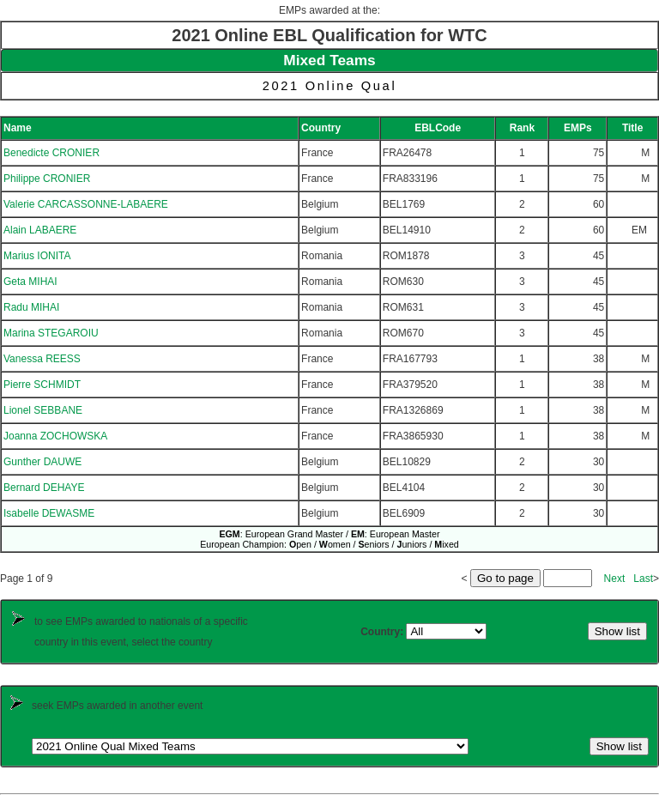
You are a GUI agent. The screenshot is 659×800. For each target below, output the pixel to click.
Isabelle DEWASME (48, 513)
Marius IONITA (36, 256)
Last (643, 579)
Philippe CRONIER (46, 179)
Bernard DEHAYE (43, 488)
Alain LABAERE (39, 230)
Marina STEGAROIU (51, 333)
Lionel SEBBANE (42, 410)
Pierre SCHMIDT (42, 385)
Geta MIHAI (30, 282)
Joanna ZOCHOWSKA (55, 436)
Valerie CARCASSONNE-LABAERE (85, 204)
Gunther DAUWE (42, 462)
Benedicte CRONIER (51, 153)
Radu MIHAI (31, 307)
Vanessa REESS (42, 359)
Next (615, 579)
